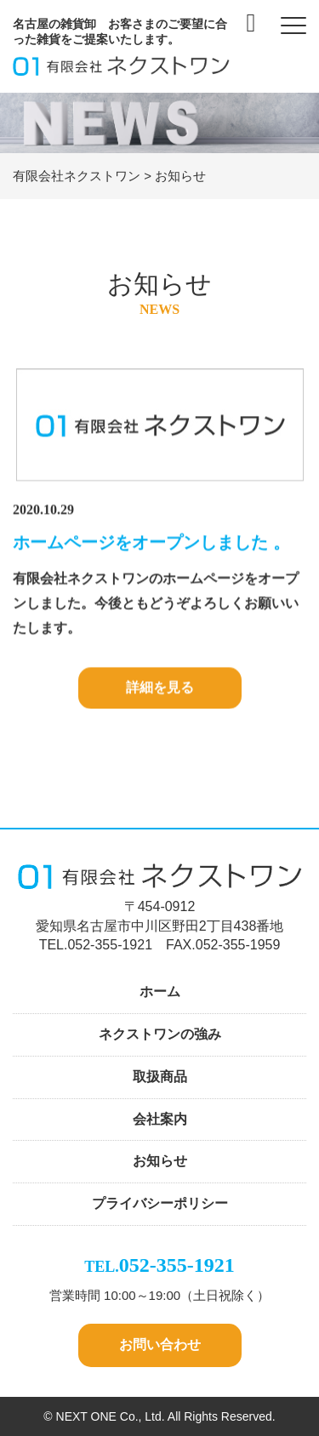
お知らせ (160, 1161)
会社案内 (160, 1119)
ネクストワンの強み (160, 1034)
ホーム (160, 991)
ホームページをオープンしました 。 (151, 542)
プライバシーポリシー (160, 1203)
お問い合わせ (160, 1344)
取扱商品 (160, 1076)
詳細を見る (160, 688)
